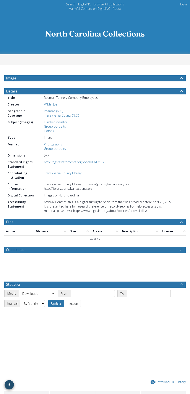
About (117, 9)
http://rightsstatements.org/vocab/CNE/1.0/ (74, 172)
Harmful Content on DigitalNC (89, 9)
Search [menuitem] (71, 4)
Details (11, 101)
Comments (15, 260)
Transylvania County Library (62, 183)
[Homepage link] (95, 32)
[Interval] (32, 296)
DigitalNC (84, 4)
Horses (49, 141)
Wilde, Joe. (51, 115)
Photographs (53, 155)
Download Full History (168, 375)
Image (11, 78)
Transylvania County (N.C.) (61, 126)
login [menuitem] (183, 4)
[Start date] (93, 286)
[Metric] (37, 286)
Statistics (13, 277)
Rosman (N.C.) (53, 121)
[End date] (149, 286)
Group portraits (55, 137)
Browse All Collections (108, 4)
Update (56, 296)
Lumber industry (55, 132)
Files (9, 232)
